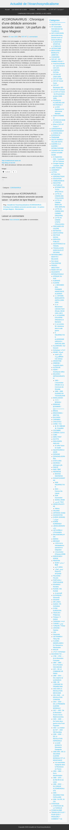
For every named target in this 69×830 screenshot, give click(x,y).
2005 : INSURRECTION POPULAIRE (58, 795)
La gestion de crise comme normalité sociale (57, 153)
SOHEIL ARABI (60, 500)
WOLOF (55, 649)
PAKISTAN (56, 560)
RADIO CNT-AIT (56, 270)
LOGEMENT (55, 170)
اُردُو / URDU (59, 567)
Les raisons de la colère (19, 9)
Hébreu (57, 508)
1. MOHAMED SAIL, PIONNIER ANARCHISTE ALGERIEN (59, 289)
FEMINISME (55, 137)
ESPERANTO (55, 135)
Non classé (54, 261)
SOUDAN (56, 599)
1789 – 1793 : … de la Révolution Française (58, 658)
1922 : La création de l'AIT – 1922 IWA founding (59, 730)
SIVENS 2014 (57, 133)
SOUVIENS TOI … (57, 654)
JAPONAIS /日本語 (59, 513)
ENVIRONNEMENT (57, 131)
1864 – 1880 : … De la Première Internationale (58, 665)
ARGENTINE (57, 361)
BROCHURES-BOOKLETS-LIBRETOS (56, 53)
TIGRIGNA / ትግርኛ (59, 621)
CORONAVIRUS (15, 187)
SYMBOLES (57, 46)
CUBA (55, 435)
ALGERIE (56, 283)
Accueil (7, 9)
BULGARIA (56, 417)
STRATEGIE (55, 803)
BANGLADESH (58, 398)
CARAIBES (56, 419)
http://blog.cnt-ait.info (8, 163)
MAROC (55, 539)
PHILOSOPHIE (56, 263)
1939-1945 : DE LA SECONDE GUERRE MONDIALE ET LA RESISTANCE (59, 756)
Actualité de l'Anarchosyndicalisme (34, 4)
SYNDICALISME (56, 810)
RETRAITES (57, 231)
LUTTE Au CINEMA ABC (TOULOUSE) (59, 196)
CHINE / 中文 (57, 424)
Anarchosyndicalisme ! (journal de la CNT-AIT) (59, 66)
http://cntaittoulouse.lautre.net (11, 160)
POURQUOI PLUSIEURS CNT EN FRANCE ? (59, 103)
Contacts (32, 9)
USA (54, 632)
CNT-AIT (24, 36)
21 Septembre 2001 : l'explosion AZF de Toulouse (58, 159)
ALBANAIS (56, 280)
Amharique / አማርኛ (59, 350)
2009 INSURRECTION (60, 485)
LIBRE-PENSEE (56, 168)
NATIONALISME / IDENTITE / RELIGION (57, 257)
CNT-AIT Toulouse (59, 89)
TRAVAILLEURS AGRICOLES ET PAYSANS (58, 250)
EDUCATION (57, 178)
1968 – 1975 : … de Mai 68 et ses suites (58, 780)
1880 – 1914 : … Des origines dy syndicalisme (58, 678)
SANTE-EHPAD (58, 233)
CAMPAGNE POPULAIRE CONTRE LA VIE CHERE (34, 13)
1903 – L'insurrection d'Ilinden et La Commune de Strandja (59, 385)
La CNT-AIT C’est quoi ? (56, 9)
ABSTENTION (55, 24)
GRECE (55, 467)
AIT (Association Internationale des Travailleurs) (57, 29)
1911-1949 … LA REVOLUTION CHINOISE (58, 697)
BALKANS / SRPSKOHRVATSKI (59, 376)
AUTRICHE (56, 367)
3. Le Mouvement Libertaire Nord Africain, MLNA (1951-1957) (59, 309)
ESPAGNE (56, 454)
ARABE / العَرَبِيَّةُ (58, 352)
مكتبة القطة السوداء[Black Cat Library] (59, 357)
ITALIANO (56, 510)
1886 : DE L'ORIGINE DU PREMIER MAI (58, 684)
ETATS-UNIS (57, 461)
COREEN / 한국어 (59, 432)
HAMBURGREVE (58, 181)
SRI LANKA (57, 602)
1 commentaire (33, 36)
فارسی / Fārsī (59, 502)
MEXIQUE (56, 541)
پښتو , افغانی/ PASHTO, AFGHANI (59, 571)
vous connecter (14, 219)
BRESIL (55, 411)
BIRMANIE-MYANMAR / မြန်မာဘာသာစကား (58, 406)
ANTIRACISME (56, 48)
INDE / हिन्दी (57, 469)
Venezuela (56, 634)
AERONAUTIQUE (59, 176)
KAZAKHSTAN (58, 515)
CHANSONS (55, 57)
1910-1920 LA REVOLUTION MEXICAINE (57, 691)
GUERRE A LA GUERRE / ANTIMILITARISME (57, 146)
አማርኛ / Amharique (59, 652)
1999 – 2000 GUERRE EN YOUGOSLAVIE (60, 393)
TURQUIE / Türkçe (59, 626)
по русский (58, 593)
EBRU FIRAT (57, 437)
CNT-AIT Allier (57, 79)
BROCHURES (41, 9)
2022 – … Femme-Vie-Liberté (59, 491)
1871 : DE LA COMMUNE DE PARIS (58, 671)
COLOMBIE (57, 430)
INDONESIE (57, 471)
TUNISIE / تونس (58, 623)
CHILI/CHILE (57, 422)
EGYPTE (56, 439)
